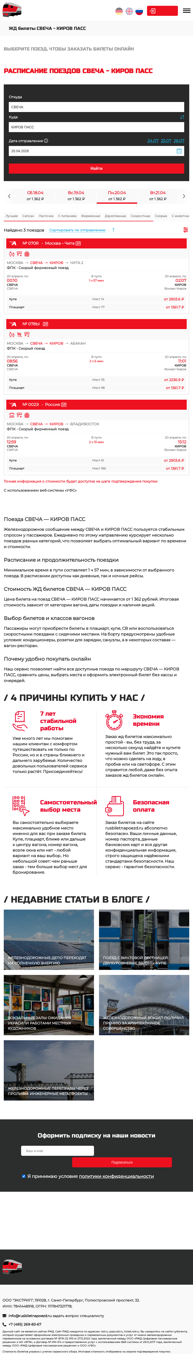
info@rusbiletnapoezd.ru (31, 1316)
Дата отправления (28, 140)
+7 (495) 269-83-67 (25, 1324)
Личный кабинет (157, 11)
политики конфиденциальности (116, 1165)
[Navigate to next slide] (183, 196)
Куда (13, 117)
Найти (96, 168)
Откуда (15, 97)
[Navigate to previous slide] (9, 196)
